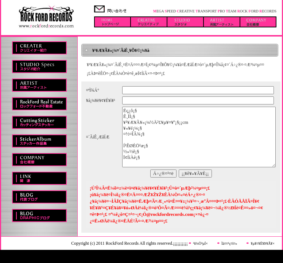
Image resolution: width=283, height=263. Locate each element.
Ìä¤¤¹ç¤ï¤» (229, 243)
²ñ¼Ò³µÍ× (200, 243)
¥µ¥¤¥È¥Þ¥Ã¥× (262, 243)
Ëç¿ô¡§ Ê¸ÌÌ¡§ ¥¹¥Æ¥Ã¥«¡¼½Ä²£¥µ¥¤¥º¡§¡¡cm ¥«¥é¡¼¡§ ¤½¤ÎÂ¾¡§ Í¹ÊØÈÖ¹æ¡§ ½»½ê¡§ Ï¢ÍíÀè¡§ (199, 137)
